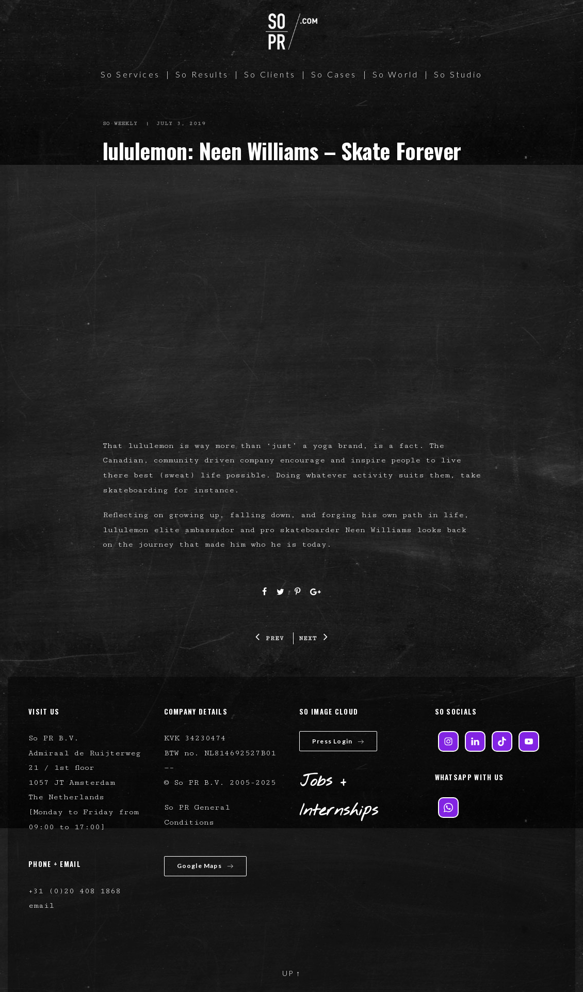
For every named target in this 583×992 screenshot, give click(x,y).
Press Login (338, 741)
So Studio (458, 74)
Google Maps (205, 866)
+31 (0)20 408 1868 (74, 891)
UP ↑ (291, 973)
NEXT (313, 638)
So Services (130, 74)
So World (396, 74)
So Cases (334, 74)
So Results (202, 74)
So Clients (270, 74)
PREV (269, 638)
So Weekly (120, 123)
